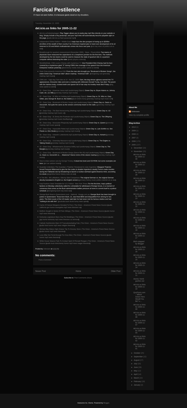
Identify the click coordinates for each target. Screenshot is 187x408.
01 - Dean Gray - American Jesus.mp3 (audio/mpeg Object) (62, 90)
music (52, 76)
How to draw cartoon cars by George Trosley (56, 161)
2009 (134, 131)
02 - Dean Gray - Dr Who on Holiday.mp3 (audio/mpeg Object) (63, 96)
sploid (89, 68)
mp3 (73, 38)
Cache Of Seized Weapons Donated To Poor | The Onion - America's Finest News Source (73, 205)
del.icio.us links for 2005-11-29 (139, 164)
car (48, 163)
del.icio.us (56, 38)
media (74, 68)
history (63, 174)
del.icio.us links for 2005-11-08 (139, 315)
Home (78, 271)
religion (64, 225)
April (136, 374)
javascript (67, 38)
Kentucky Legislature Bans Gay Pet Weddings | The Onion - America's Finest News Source (74, 217)
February (138, 381)
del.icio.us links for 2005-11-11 (139, 273)
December (138, 148)
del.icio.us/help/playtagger (49, 33)
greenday (106, 74)
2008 (134, 134)
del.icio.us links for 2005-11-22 (139, 204)
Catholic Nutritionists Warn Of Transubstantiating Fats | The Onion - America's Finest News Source (76, 223)
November (138, 151)
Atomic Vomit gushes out (138, 280)
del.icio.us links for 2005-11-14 (139, 265)
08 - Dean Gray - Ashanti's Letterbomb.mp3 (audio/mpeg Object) (64, 135)
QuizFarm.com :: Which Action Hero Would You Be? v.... (139, 296)
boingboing (95, 74)
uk (111, 46)
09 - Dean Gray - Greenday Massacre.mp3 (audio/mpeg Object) (63, 141)
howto (58, 163)
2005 (134, 145)
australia (62, 201)
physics (76, 59)
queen (57, 125)
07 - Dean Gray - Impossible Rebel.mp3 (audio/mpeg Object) (62, 129)
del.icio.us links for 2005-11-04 (139, 330)
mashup (43, 76)
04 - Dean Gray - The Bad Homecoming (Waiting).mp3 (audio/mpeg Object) (68, 111)
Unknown (135, 111)
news (100, 46)
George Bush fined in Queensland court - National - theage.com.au (65, 194)
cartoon (52, 163)
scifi (110, 99)
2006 (134, 141)
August (137, 360)
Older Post (116, 271)
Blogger (106, 403)
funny (84, 99)
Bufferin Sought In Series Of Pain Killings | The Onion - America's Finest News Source (72, 211)
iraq (96, 46)
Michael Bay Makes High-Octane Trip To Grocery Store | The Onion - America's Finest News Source (77, 229)
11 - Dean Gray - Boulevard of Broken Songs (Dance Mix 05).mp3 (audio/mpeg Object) (72, 153)
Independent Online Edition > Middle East (55, 42)
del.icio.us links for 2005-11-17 (139, 235)
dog (111, 84)
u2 (64, 113)
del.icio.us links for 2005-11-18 (139, 228)
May (136, 371)
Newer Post (40, 271)
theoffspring (67, 119)
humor (52, 207)
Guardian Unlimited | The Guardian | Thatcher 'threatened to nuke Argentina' (68, 167)
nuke (68, 174)
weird (96, 68)
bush (75, 99)
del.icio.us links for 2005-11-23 (139, 196)
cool (100, 74)
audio (50, 38)
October (137, 353)
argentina (51, 174)
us (113, 46)
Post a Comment (45, 260)
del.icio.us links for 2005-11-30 (139, 156)
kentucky (51, 219)
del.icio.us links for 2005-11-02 (139, 338)
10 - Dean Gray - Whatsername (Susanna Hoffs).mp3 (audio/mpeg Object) (67, 147)
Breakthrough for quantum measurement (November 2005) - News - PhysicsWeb (70, 52)
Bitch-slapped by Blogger (138, 242)
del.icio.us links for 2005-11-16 (139, 249)
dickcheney (67, 68)
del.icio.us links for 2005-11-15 (139, 257)
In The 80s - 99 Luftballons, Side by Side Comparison (60, 178)
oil (103, 46)
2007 (134, 138)
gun (48, 207)
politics (107, 46)
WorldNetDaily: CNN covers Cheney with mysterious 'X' (60, 63)
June (136, 367)
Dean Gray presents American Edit (53, 71)
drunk (72, 201)
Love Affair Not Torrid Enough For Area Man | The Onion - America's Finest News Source (73, 235)
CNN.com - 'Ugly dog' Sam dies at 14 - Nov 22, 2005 (59, 80)
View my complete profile (139, 115)
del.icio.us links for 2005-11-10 (139, 287)
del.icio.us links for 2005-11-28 (139, 172)
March (136, 378)
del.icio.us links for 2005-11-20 (139, 220)
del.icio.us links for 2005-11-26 (139, 180)
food (46, 225)
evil (93, 46)
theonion (75, 207)
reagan (80, 243)
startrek (105, 180)
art (45, 163)
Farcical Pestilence (56, 9)
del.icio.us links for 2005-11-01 (139, 346)
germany (82, 180)
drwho (79, 99)
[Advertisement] (139, 61)
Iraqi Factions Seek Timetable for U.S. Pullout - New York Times (63, 184)
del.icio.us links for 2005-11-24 (139, 188)
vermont (75, 219)
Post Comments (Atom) (83, 278)
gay (41, 219)
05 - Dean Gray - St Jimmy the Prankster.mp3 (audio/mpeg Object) (64, 117)
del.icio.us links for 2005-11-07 (139, 322)
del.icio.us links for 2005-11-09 (139, 307)
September (138, 357)
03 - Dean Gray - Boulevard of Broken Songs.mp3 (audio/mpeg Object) (66, 102)
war (41, 49)
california (43, 207)
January (137, 385)
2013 (134, 127)
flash (62, 38)
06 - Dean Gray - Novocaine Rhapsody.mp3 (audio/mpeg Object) (64, 123)
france (57, 174)
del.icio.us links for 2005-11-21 (139, 212)
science (82, 59)
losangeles (59, 207)
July (136, 364)
